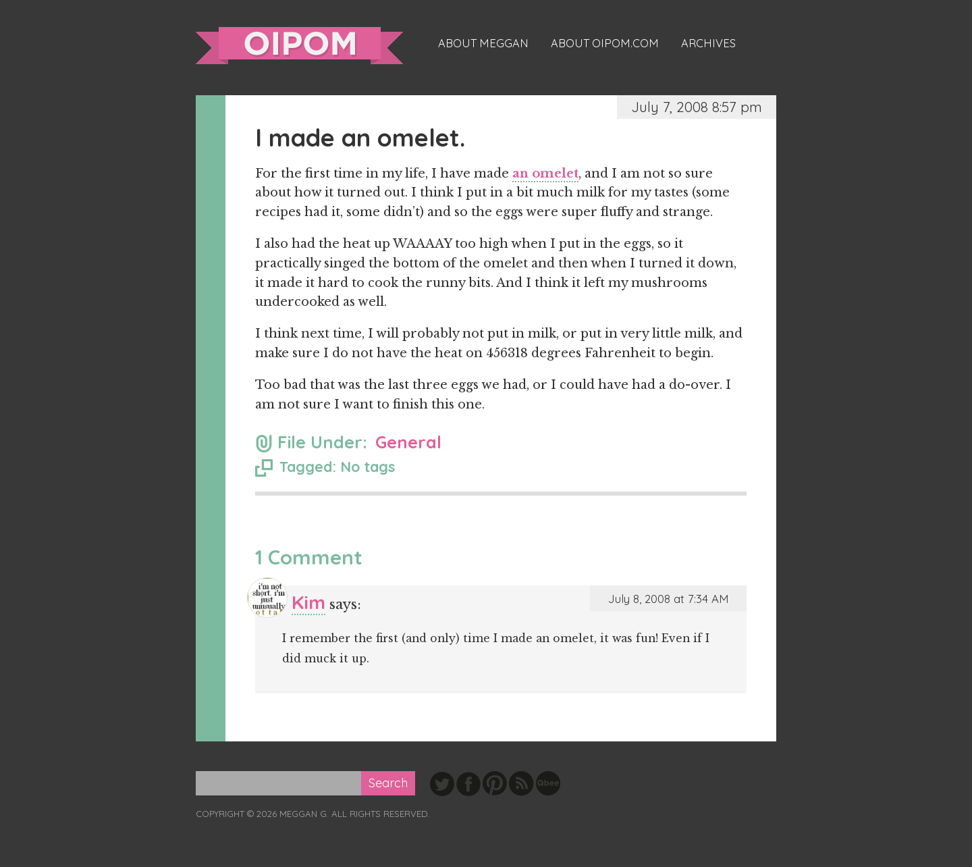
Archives (708, 43)
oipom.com (299, 45)
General (408, 441)
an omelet (545, 173)
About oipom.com (605, 43)
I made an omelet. (360, 137)
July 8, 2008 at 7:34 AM (668, 599)
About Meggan (483, 43)
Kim (308, 602)
